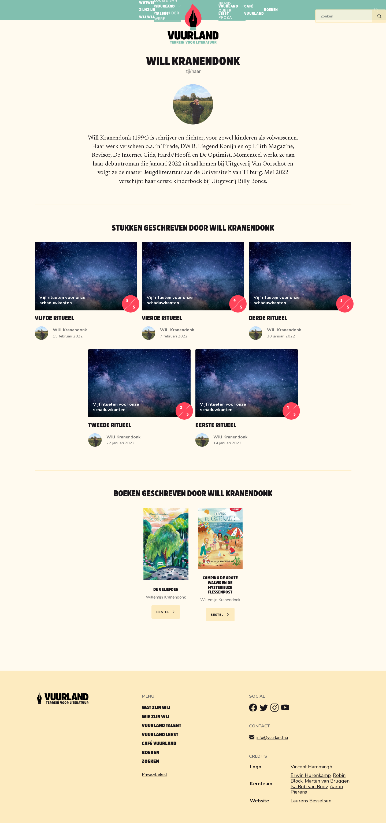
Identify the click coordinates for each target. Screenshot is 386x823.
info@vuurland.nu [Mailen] (272, 737)
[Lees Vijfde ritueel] (86, 293)
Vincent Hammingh (311, 767)
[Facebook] (254, 709)
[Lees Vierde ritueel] (193, 293)
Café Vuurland (159, 743)
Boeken (150, 752)
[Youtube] (286, 709)
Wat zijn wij (156, 707)
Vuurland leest (160, 734)
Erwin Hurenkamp (311, 775)
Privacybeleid (154, 774)
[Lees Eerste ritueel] (246, 400)
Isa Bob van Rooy (309, 786)
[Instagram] (275, 709)
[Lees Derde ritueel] (300, 293)
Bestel (165, 612)
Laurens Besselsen (311, 801)
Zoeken (150, 761)
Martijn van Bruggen (327, 781)
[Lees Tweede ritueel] (139, 400)
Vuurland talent (161, 725)
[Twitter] (265, 709)
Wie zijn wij (155, 716)
